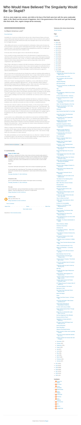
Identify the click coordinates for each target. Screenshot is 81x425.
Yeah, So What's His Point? (63, 198)
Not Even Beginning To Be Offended (65, 315)
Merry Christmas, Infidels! (62, 223)
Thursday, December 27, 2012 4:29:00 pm (17, 182)
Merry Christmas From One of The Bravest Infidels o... (64, 214)
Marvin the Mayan (61, 293)
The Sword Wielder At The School (64, 286)
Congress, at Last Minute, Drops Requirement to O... (64, 206)
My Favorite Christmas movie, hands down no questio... (65, 237)
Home (27, 206)
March (58, 357)
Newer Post (7, 206)
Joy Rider (59, 90)
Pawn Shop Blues (61, 327)
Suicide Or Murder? (61, 163)
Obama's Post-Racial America (63, 329)
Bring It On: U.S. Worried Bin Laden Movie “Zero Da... (65, 312)
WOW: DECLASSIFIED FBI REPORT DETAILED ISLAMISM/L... (65, 161)
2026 (57, 42)
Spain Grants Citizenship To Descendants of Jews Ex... (63, 304)
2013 (57, 67)
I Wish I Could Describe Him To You (64, 245)
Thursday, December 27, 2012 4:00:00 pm (17, 174)
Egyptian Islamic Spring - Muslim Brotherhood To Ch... (64, 121)
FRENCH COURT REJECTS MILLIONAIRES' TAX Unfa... (64, 130)
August (58, 347)
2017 (57, 60)
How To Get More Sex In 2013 (63, 76)
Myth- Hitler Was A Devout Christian (65, 182)
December (59, 71)
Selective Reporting (61, 81)
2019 (57, 56)
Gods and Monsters (61, 325)
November (59, 341)
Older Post (47, 206)
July (58, 349)
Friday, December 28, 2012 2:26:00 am (17, 192)
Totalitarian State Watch (62, 186)
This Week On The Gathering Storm (65, 178)
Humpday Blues (60, 184)
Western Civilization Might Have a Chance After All (64, 138)
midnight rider (60, 408)
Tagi (57, 88)
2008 (57, 369)
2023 (57, 48)
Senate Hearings (58, 30)
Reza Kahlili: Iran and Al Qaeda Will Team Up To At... (64, 118)
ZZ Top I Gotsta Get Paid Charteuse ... (65, 95)
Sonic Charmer (59, 399)
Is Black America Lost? (62, 180)
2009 (57, 367)
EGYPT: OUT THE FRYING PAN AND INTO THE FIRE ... (65, 195)
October (59, 343)
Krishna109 (59, 394)
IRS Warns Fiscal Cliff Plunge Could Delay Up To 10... (65, 323)
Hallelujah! (59, 109)
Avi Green (59, 384)
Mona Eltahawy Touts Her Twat (63, 254)
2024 (57, 46)
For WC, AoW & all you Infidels (63, 306)
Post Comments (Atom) (16, 212)
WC (58, 404)
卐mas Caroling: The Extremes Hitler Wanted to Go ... (65, 211)
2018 (57, 58)
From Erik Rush (8, 34)
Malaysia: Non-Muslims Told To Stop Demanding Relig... (65, 106)
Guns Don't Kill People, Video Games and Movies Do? (65, 301)
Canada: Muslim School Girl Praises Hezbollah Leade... (65, 280)
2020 (57, 54)
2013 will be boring (61, 83)
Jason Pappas (58, 392)
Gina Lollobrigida (60, 136)
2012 (57, 69)
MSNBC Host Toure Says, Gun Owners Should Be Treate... (65, 158)
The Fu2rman (60, 401)
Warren (58, 406)
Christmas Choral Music (62, 225)
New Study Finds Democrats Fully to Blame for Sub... (65, 291)
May (58, 353)
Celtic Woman (60, 208)
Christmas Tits (60, 227)
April (58, 355)
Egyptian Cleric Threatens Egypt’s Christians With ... (64, 142)
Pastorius (10, 196)
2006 (57, 373)
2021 (57, 52)
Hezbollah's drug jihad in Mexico (64, 123)
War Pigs (59, 268)
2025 (57, 44)
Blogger (46, 421)
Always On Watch (12, 153)
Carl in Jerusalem (59, 387)
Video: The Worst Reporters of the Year (65, 104)
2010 (57, 365)
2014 (57, 65)
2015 (57, 64)
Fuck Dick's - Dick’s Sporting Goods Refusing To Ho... (65, 145)
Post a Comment (10, 203)
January (59, 361)
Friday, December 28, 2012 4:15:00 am (17, 200)
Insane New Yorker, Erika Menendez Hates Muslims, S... (65, 115)
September (59, 345)
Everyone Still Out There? (62, 317)
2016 (57, 62)
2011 (57, 363)
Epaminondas (60, 389)
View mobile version (27, 209)
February (59, 359)
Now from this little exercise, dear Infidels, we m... (64, 189)
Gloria (58, 295)
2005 (57, 375)
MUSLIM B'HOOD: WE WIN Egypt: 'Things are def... (64, 256)
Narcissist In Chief (61, 288)
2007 (57, 371)
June (58, 351)
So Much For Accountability (63, 203)
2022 (57, 50)
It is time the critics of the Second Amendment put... (64, 133)
